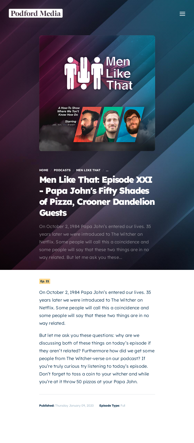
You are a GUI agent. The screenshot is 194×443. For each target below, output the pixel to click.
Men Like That (88, 170)
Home (43, 170)
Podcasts (62, 170)
